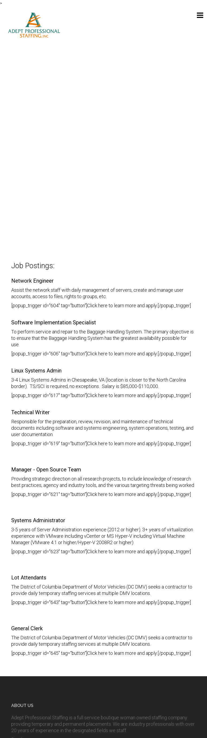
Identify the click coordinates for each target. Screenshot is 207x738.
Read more (22, 540)
